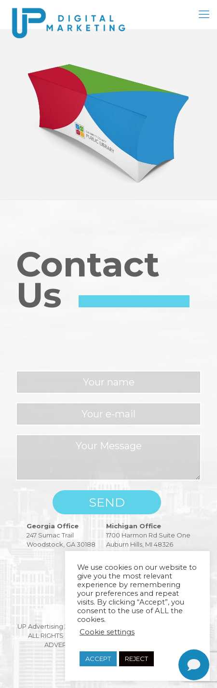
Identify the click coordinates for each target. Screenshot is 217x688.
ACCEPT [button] (98, 658)
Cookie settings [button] (107, 632)
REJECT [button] (136, 658)
